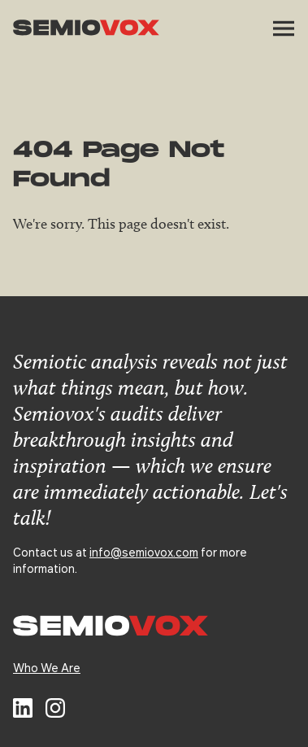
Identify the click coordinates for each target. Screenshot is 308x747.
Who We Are (46, 667)
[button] (283, 28)
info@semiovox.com (143, 552)
